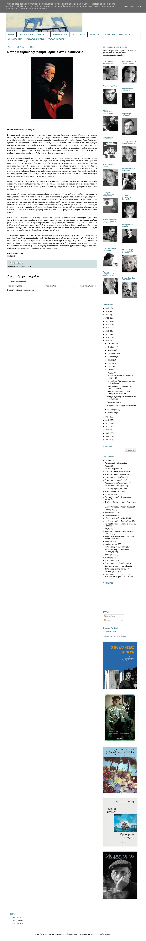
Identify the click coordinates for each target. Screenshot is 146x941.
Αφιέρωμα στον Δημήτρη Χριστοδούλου (121, 405)
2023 (108, 315)
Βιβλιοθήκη (109, 494)
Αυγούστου (111, 357)
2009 (108, 433)
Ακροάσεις (109, 460)
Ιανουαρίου (111, 413)
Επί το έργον (109, 512)
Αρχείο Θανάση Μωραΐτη (114, 480)
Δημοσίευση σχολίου (18, 281)
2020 (108, 325)
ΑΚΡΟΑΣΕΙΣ (43, 34)
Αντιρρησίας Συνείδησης (114, 463)
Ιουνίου (110, 363)
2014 (108, 417)
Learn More (128, 6)
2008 (108, 436)
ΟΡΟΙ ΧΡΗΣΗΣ (17, 920)
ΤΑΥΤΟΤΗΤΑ (16, 918)
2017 (108, 334)
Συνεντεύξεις (109, 560)
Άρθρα (107, 466)
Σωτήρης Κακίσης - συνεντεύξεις (117, 566)
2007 (108, 440)
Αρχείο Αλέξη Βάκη (112, 469)
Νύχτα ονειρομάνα (114, 402)
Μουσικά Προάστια (109, 631)
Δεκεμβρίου (112, 344)
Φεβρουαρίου (112, 410)
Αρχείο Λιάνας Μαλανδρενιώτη (116, 483)
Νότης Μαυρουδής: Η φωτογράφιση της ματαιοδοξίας (120, 387)
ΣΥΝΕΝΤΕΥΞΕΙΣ (26, 34)
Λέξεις (107, 529)
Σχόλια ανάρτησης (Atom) (26, 290)
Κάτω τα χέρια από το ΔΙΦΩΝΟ (116, 518)
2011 (108, 427)
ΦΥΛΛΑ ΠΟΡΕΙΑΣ (56, 39)
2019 (108, 328)
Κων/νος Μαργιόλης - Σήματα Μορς (118, 521)
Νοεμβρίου (111, 347)
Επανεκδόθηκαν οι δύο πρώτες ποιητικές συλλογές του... (118, 393)
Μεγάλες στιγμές (111, 544)
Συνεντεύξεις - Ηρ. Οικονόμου (116, 563)
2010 (108, 430)
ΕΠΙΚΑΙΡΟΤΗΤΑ (15, 39)
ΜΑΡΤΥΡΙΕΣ (95, 34)
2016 (108, 338)
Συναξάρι (108, 557)
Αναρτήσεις (109, 616)
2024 (108, 312)
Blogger (108, 934)
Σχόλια (108, 620)
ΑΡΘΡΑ (11, 34)
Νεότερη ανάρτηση (15, 286)
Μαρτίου (110, 373)
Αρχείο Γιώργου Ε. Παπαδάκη (116, 474)
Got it (138, 6)
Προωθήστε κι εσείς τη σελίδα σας (114, 636)
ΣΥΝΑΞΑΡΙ (110, 34)
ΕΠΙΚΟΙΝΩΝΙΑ (17, 923)
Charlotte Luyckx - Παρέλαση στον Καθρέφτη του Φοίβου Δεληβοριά (117, 575)
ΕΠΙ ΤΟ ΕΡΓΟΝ (78, 34)
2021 (108, 321)
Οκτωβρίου (111, 350)
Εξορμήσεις (109, 510)
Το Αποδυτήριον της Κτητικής (115, 569)
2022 (108, 318)
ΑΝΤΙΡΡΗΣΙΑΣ (125, 34)
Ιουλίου (110, 360)
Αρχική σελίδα (51, 286)
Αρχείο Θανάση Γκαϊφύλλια (115, 477)
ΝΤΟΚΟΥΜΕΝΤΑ (60, 34)
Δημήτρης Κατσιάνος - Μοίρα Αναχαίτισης (120, 502)
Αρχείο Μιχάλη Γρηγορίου (114, 489)
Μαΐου (109, 366)
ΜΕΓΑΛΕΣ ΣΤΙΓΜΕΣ (35, 39)
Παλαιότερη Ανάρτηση (88, 286)
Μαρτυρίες (109, 541)
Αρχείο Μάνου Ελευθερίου (114, 486)
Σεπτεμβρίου (112, 353)
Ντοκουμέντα (110, 555)
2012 (108, 423)
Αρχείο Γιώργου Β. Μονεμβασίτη (117, 472)
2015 (108, 341)
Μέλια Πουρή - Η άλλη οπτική (116, 547)
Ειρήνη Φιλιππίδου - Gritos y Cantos (118, 507)
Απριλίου (111, 370)
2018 (108, 331)
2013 (108, 420)
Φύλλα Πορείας (21, 266)
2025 (108, 308)
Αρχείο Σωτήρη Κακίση (113, 491)
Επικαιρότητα (110, 515)
